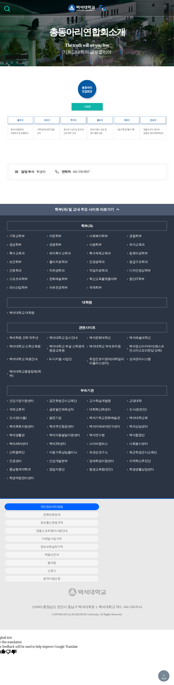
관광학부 (55, 245)
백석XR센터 (58, 453)
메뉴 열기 (167, 8)
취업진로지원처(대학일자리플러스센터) (106, 369)
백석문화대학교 (100, 340)
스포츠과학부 (19, 281)
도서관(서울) (18, 426)
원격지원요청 (30, 541)
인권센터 (15, 470)
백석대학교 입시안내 (64, 340)
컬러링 (85, 533)
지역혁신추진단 (140, 470)
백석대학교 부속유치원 (106, 349)
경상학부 (15, 245)
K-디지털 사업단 (61, 366)
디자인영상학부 (140, 272)
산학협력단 (17, 462)
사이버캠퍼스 (99, 453)
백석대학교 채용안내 (24, 366)
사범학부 (95, 245)
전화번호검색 (85, 517)
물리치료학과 (59, 263)
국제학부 (95, 290)
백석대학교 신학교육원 (26, 349)
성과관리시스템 (140, 366)
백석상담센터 (139, 435)
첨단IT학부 (137, 281)
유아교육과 (137, 245)
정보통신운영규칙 (139, 517)
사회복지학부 (99, 237)
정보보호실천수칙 (139, 525)
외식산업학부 (19, 290)
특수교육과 (17, 254)
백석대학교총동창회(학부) (26, 382)
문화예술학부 (59, 281)
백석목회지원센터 (22, 435)
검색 (8, 10)
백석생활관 (17, 444)
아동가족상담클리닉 (64, 462)
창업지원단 (57, 479)
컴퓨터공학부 (139, 254)
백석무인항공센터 (62, 435)
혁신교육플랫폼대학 (104, 281)
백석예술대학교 (140, 340)
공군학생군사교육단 (64, 409)
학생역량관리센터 (22, 488)
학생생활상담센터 (142, 479)
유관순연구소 (99, 462)
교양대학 (135, 409)
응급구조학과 (139, 263)
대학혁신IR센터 (100, 418)
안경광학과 (97, 263)
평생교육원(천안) (101, 479)
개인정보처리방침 (30, 517)
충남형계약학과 (20, 479)
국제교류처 (17, 418)
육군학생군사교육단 (144, 462)
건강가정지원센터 (22, 409)
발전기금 (55, 426)
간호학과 (15, 272)
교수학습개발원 (100, 409)
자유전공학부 (59, 290)
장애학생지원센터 (102, 470)
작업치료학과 (99, 272)
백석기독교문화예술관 (105, 426)
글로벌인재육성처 (62, 418)
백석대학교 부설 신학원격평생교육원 (66, 351)
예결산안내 (31, 533)
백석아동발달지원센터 (65, 444)
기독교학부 (17, 237)
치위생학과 (57, 272)
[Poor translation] (11, 614)
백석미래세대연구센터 (105, 435)
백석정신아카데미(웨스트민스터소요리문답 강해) (146, 353)
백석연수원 (97, 444)
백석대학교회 (139, 426)
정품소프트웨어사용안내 (30, 525)
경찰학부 (135, 237)
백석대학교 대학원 (22, 315)
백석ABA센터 (19, 453)
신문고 (139, 533)
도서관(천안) (138, 418)
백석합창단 (137, 444)
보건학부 (15, 263)
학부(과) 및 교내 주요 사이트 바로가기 (84, 210)
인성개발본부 (59, 470)
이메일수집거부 (85, 525)
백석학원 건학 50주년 (24, 340)
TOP (163, 678)
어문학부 (55, 237)
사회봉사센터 (139, 453)
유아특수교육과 (60, 254)
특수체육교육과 (100, 254)
